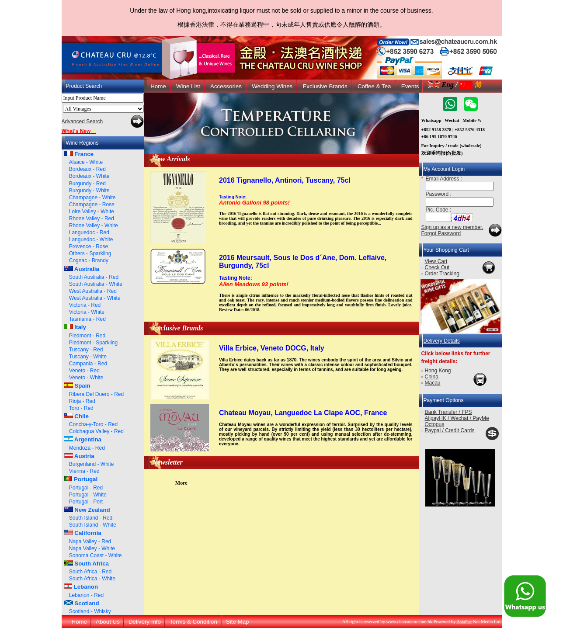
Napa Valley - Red (90, 541)
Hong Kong (438, 371)
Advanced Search (82, 121)
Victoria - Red (85, 305)
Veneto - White (86, 378)
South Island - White (92, 525)
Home (158, 86)
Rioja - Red (82, 401)
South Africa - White (92, 579)
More (181, 483)
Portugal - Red (86, 488)
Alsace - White (86, 162)
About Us (108, 621)
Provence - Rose (88, 246)
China (431, 377)
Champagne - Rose (92, 204)
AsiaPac (464, 621)
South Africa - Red (90, 572)
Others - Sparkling (90, 253)
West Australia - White (95, 298)
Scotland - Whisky (90, 611)
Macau (433, 383)
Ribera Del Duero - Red (96, 394)
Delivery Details (442, 341)
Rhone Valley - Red (91, 218)
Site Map (237, 621)
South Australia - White (95, 284)
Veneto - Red (84, 371)
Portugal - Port (86, 502)
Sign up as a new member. (452, 227)
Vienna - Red (84, 471)
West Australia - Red (93, 291)
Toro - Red (81, 408)
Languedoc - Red (89, 232)
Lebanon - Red (86, 595)
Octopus (435, 424)
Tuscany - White (88, 357)
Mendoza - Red (87, 448)
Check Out (437, 267)
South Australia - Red (93, 277)
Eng (441, 84)
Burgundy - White (89, 190)
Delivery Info (145, 621)
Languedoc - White (91, 239)
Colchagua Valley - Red (96, 431)
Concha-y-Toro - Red (93, 424)
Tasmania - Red (87, 319)
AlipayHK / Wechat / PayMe (457, 418)
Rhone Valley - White (93, 225)
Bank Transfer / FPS (448, 412)
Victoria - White (86, 312)
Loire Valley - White (91, 211)
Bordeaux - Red (87, 169)
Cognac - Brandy (88, 260)
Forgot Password (441, 233)
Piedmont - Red (87, 336)
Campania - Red (88, 364)
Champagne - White (92, 197)
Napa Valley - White (92, 548)
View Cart (436, 261)
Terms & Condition (193, 621)
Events (410, 86)
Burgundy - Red (87, 183)
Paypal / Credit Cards (450, 430)
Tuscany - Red (86, 350)
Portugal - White (88, 495)
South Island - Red (90, 518)
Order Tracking (442, 274)
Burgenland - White (91, 464)
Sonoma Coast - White (95, 555)
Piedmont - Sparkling (93, 343)
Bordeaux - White (89, 176)
